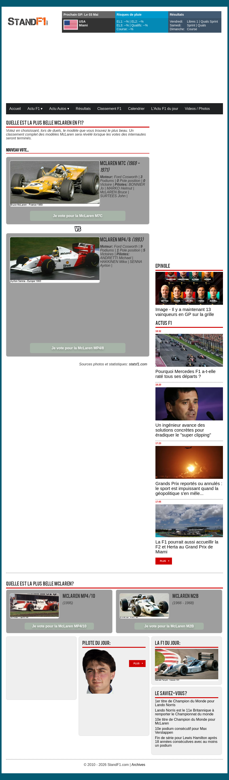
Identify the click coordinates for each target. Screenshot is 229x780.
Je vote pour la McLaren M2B (169, 626)
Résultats (83, 109)
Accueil (15, 109)
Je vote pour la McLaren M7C (77, 216)
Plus (163, 561)
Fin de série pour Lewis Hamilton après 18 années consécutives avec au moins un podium (186, 741)
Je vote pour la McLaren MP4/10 (59, 626)
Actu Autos (59, 109)
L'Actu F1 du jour (164, 109)
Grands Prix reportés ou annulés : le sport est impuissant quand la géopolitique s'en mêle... (188, 488)
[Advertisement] (114, 68)
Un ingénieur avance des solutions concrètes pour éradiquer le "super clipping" (183, 430)
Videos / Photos (197, 109)
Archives (138, 765)
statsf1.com (138, 364)
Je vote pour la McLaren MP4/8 (78, 348)
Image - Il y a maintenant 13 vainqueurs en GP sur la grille (184, 312)
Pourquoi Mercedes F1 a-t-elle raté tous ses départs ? (185, 374)
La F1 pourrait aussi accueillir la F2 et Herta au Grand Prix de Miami (186, 546)
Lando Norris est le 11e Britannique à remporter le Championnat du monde (184, 712)
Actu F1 (35, 109)
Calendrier (136, 109)
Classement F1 (109, 109)
